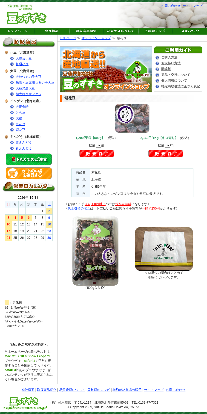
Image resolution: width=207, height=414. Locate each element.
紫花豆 (20, 130)
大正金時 (22, 107)
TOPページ (68, 38)
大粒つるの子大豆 (28, 77)
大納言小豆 (24, 58)
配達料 (166, 69)
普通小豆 (22, 64)
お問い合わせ (171, 6)
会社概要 (28, 390)
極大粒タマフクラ (28, 94)
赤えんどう (24, 142)
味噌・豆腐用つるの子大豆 (35, 82)
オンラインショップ (96, 38)
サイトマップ (192, 6)
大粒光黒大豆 (25, 88)
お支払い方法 (171, 63)
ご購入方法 (169, 57)
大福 (19, 118)
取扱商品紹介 (46, 390)
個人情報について (174, 80)
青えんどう (24, 148)
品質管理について (72, 390)
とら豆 (20, 112)
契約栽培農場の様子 (126, 390)
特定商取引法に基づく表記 (180, 86)
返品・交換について (175, 75)
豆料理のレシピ (98, 390)
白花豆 (20, 124)
